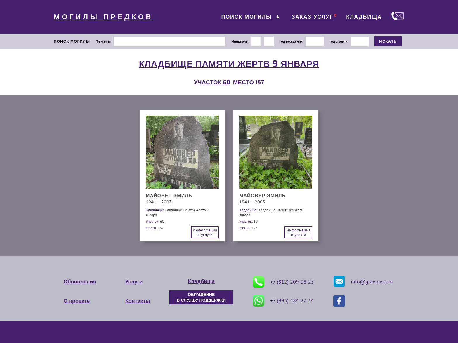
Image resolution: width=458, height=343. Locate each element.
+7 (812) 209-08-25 (283, 282)
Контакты (137, 300)
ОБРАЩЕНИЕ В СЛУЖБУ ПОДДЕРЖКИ (201, 297)
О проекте (76, 300)
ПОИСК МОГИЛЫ (246, 16)
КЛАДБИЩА (364, 16)
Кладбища (201, 281)
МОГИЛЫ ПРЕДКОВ (103, 17)
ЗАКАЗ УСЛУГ (312, 16)
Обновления (79, 281)
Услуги (134, 281)
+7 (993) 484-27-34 (283, 301)
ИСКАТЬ (388, 41)
